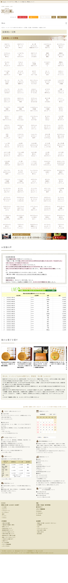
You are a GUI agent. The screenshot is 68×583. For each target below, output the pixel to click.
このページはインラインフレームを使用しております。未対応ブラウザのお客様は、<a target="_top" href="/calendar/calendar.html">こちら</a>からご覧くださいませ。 (47, 424)
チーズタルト (5, 512)
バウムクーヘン (6, 510)
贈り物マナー (39, 507)
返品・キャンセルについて (8, 537)
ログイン (33, 17)
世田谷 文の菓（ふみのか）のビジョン (46, 523)
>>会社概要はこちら (41, 478)
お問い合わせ (22, 17)
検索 (54, 17)
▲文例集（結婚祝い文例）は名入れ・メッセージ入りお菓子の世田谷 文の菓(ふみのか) (44, 406)
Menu (3, 23)
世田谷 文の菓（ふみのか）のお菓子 (10, 505)
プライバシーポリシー (42, 528)
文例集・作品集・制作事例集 (43, 505)
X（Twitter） (39, 513)
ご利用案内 (4, 521)
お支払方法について (7, 528)
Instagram (39, 511)
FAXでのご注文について (8, 532)
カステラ (4, 508)
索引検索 (39, 533)
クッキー (4, 516)
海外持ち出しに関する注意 (8, 535)
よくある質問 (5, 542)
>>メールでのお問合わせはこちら (9, 433)
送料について (5, 526)
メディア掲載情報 (40, 509)
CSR (38, 526)
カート (62, 17)
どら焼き (4, 507)
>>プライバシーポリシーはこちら (44, 452)
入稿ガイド (5, 540)
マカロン (4, 517)
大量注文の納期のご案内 (8, 524)
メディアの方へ (6, 546)
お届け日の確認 (6, 523)
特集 (37, 503)
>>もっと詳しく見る (6, 452)
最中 (3, 514)
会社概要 (38, 521)
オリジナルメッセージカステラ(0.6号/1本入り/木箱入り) (31, 274)
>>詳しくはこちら (5, 431)
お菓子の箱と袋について (8, 533)
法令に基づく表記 (41, 530)
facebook (38, 515)
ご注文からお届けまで (7, 539)
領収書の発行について (7, 530)
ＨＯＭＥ (3, 503)
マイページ (13, 17)
